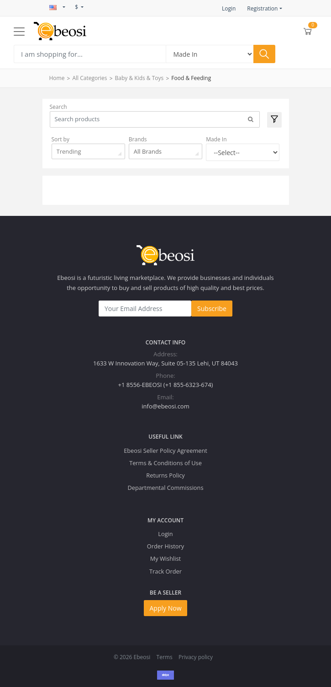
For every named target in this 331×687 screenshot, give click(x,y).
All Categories (89, 78)
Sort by (60, 139)
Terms (165, 657)
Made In (216, 139)
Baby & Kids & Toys (139, 78)
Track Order (165, 571)
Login (229, 8)
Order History (165, 546)
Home (57, 78)
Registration (262, 8)
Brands (138, 139)
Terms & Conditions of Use (165, 463)
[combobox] (88, 151)
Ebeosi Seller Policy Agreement (165, 450)
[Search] (90, 54)
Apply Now (166, 608)
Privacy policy (196, 657)
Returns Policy (165, 475)
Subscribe (211, 308)
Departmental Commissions (165, 487)
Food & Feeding (191, 78)
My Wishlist (165, 558)
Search (58, 107)
